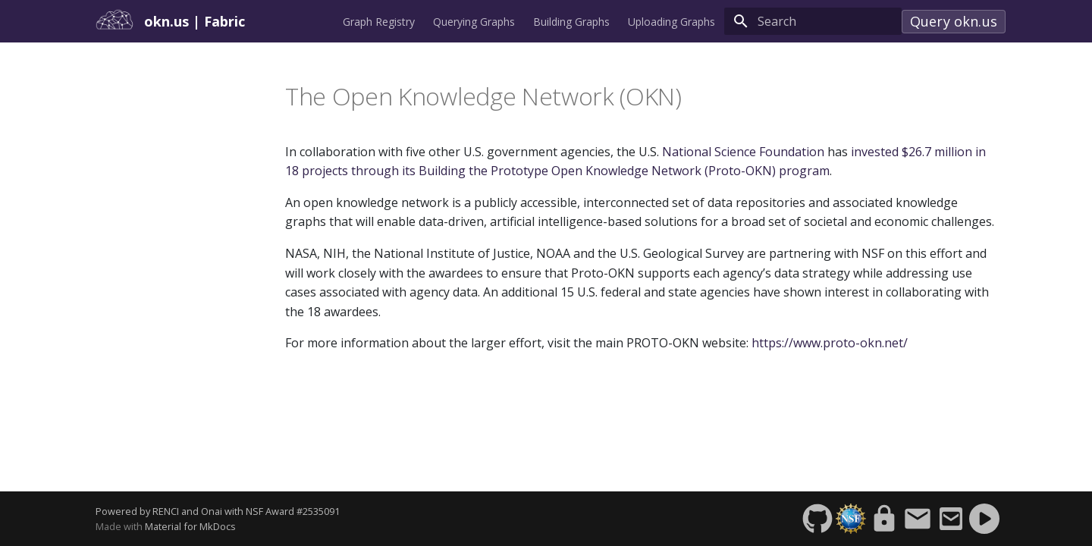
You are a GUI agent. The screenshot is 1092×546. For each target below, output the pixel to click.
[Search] (813, 21)
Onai (211, 511)
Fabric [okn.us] (224, 21)
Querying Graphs (474, 22)
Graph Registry (379, 22)
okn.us (168, 21)
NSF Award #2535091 (293, 511)
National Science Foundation (743, 151)
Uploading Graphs (671, 22)
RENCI (165, 511)
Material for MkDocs (190, 526)
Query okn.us (953, 21)
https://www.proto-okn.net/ (830, 342)
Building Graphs (571, 22)
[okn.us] (115, 21)
